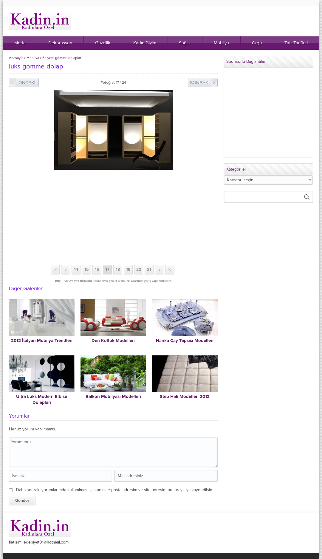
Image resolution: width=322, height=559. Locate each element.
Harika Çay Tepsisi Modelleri (184, 340)
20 (138, 269)
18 (118, 269)
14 (76, 269)
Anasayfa (16, 58)
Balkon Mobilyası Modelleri (113, 396)
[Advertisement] (113, 217)
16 (97, 269)
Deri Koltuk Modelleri (113, 340)
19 (128, 269)
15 (86, 269)
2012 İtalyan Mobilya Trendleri (41, 340)
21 (149, 269)
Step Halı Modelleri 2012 (185, 396)
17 (107, 269)
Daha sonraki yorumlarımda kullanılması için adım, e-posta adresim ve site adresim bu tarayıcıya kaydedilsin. (114, 489)
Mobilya (33, 58)
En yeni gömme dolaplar (61, 58)
